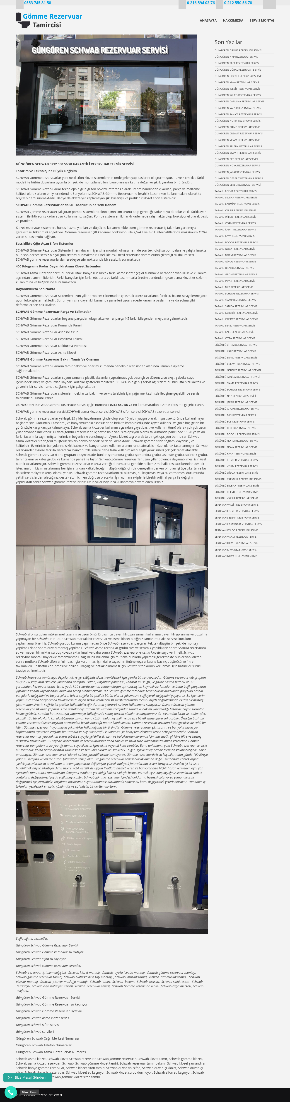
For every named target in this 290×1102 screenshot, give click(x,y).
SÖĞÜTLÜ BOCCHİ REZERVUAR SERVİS (237, 434)
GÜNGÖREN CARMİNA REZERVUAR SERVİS (239, 101)
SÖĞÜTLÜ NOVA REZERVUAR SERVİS (236, 447)
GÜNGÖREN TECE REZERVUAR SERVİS (237, 63)
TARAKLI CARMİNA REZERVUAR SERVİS (237, 203)
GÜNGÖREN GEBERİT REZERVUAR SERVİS (239, 178)
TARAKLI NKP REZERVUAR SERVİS (234, 287)
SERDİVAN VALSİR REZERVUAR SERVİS (237, 504)
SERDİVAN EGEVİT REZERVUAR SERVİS (237, 511)
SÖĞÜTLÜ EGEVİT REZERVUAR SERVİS (237, 492)
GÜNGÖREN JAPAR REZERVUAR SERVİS (237, 172)
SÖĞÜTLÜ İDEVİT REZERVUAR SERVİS (236, 460)
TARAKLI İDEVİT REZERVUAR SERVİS (235, 229)
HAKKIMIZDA (233, 20)
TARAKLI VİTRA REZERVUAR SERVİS (235, 338)
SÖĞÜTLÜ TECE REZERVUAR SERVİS (235, 428)
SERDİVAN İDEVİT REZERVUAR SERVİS (236, 543)
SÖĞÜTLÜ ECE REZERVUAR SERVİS (235, 421)
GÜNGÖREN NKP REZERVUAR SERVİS (236, 56)
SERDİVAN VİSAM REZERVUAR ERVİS (236, 536)
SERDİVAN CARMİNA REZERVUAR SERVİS (238, 524)
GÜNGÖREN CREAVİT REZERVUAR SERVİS (239, 133)
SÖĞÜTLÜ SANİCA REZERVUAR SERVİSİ (237, 376)
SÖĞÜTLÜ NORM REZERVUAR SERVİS (236, 440)
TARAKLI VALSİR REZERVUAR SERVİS (235, 210)
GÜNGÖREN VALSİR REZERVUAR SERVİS (238, 108)
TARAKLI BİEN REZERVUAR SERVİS (234, 267)
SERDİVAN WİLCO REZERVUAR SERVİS (237, 530)
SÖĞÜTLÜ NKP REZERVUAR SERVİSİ (235, 396)
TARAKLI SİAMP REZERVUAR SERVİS (235, 299)
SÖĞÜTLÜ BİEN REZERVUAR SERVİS (235, 415)
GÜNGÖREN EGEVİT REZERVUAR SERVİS (238, 152)
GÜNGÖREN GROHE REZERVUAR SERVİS (238, 50)
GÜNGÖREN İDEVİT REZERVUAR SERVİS (238, 88)
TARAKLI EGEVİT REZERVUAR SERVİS (236, 191)
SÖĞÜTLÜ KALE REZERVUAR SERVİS (235, 351)
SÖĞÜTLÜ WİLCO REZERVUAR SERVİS (236, 472)
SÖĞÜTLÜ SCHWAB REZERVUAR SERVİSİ (238, 389)
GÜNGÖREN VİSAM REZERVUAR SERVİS (238, 140)
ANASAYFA (208, 20)
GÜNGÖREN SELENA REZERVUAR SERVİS (238, 146)
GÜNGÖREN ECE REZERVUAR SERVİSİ (236, 159)
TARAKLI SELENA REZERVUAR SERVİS (236, 197)
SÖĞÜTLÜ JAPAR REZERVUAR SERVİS (236, 402)
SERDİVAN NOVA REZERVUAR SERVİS (236, 556)
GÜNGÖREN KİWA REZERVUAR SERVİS (237, 82)
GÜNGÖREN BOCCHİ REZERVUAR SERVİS (238, 76)
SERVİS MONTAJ (262, 20)
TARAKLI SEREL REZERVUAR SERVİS (235, 325)
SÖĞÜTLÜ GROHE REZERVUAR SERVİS (237, 408)
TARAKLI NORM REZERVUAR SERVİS (235, 255)
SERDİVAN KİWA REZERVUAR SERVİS (236, 549)
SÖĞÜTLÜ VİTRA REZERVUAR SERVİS (236, 344)
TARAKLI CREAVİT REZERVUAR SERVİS (236, 319)
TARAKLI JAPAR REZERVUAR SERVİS (235, 280)
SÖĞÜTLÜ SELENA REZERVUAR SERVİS (237, 485)
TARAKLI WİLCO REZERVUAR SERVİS (235, 216)
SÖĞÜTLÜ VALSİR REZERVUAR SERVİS (236, 498)
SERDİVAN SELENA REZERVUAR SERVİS (237, 517)
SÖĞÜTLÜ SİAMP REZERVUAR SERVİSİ (237, 383)
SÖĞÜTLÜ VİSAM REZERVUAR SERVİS (236, 466)
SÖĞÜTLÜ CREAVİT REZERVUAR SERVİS (237, 364)
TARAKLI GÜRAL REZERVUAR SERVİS (236, 261)
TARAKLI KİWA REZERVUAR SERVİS (235, 235)
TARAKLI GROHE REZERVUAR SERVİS (236, 274)
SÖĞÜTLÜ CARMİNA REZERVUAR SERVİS (238, 479)
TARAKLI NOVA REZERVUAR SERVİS (235, 248)
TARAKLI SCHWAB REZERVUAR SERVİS (237, 293)
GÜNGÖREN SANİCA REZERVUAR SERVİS (238, 114)
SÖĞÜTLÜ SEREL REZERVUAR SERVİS (236, 357)
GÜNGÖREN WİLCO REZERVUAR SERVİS (238, 95)
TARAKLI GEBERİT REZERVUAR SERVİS (236, 312)
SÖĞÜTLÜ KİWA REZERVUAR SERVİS (235, 453)
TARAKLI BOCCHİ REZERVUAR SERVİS (236, 242)
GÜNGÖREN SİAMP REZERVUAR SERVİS (238, 127)
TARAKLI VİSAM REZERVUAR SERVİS (235, 223)
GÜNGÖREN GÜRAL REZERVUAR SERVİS (238, 69)
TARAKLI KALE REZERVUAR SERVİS (234, 332)
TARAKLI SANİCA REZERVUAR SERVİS (236, 306)
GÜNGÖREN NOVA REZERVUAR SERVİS (237, 165)
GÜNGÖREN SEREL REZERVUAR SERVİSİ (238, 184)
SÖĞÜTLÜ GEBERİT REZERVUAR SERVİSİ (238, 370)
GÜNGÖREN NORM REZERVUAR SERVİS (238, 120)
